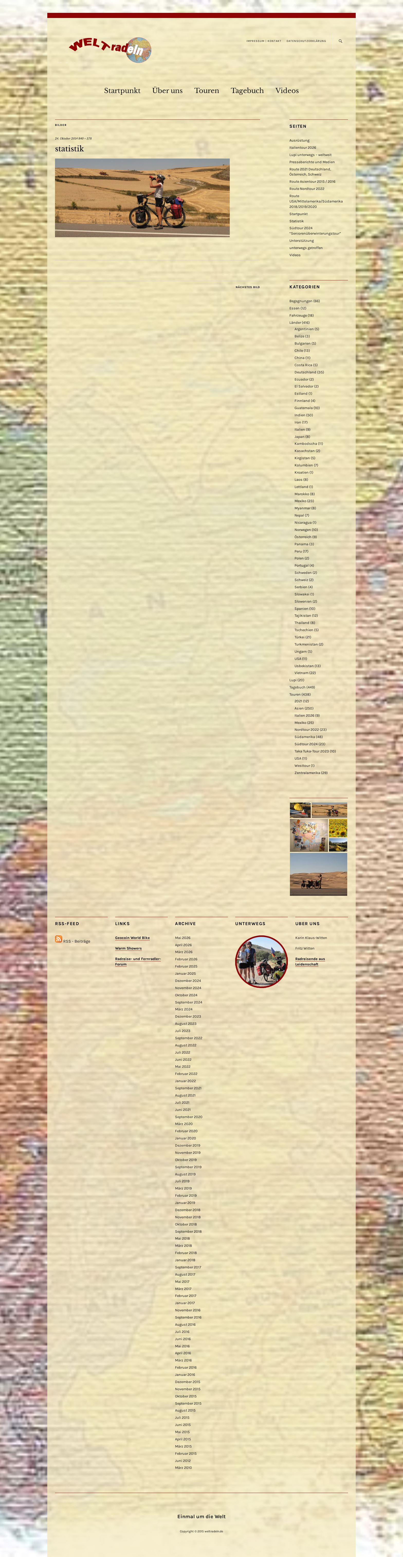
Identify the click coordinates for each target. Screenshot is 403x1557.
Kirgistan (302, 458)
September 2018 (188, 1231)
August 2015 (185, 1410)
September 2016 (188, 1317)
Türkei (300, 637)
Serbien (301, 587)
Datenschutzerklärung (306, 41)
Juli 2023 (182, 1031)
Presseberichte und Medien (312, 162)
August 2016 (185, 1324)
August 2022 (185, 1045)
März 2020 (184, 1124)
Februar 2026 (186, 959)
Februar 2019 (186, 1195)
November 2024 (188, 988)
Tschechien (304, 630)
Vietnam (301, 673)
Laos (299, 479)
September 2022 (188, 1038)
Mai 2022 (182, 1066)
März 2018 (183, 1245)
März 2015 (183, 1446)
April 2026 (183, 945)
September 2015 (188, 1403)
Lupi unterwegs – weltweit (310, 155)
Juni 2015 (183, 1425)
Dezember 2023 (188, 1016)
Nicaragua (303, 522)
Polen (299, 558)
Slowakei (302, 594)
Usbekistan (304, 666)
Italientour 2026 (302, 147)
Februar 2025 (186, 966)
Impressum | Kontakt (263, 41)
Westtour (302, 765)
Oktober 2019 (186, 1160)
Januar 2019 (185, 1203)
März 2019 (183, 1188)
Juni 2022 (183, 1059)
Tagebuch (247, 91)
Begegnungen (301, 301)
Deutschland (305, 372)
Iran (298, 422)
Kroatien (302, 472)
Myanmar (302, 508)
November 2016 (187, 1310)
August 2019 (185, 1174)
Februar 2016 (186, 1367)
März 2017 (183, 1289)
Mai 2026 (182, 938)
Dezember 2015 (187, 1382)
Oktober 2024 (186, 995)
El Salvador (304, 386)
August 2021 (185, 1095)
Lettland (301, 487)
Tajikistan (303, 615)
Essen (294, 308)
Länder (295, 322)
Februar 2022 (186, 1074)
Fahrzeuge (298, 315)
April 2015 (183, 1439)
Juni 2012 (183, 1461)
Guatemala (304, 408)
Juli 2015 (182, 1417)
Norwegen (303, 530)
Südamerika (305, 737)
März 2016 (183, 1360)
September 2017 (188, 1267)
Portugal (302, 565)
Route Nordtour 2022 (306, 189)
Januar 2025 (185, 973)
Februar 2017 (185, 1296)
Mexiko (300, 501)
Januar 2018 (185, 1260)
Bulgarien (303, 343)
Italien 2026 (304, 715)
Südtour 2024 (306, 744)
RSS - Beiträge (76, 941)
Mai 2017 (182, 1281)
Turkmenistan (306, 644)
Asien (299, 708)
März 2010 (183, 1468)
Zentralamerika (307, 773)
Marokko (302, 494)
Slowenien (303, 601)
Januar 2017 (185, 1303)
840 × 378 (85, 138)
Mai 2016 (182, 1346)
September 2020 (189, 1117)
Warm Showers (128, 948)
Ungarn (301, 651)
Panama (301, 544)
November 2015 (187, 1389)
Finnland (302, 401)
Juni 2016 (183, 1339)
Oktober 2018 (186, 1224)
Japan (300, 437)
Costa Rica (303, 365)
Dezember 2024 (188, 981)
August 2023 (186, 1023)
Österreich (303, 537)
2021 (298, 701)
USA (298, 659)
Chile (299, 350)
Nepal (299, 515)
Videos (287, 91)
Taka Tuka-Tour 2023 (312, 751)
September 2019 (188, 1167)
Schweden (303, 572)
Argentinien (304, 329)
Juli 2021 (182, 1102)
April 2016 (183, 1353)
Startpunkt (122, 91)
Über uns (167, 91)
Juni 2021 (183, 1110)
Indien (300, 415)
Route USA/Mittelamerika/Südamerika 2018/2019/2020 (316, 201)
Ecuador (301, 379)
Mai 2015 (182, 1432)
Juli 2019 (182, 1181)
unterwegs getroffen (306, 248)
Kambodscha (306, 443)
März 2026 (184, 952)
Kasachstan (305, 451)
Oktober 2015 (186, 1396)
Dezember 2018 (187, 1210)
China (300, 358)
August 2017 (185, 1274)
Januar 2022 (185, 1081)
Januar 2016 (185, 1374)
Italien (300, 429)
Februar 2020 (186, 1131)
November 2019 (187, 1152)
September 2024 (188, 1002)
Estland (301, 393)
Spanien (301, 608)
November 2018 (188, 1217)
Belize (299, 336)
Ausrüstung (299, 140)
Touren (206, 91)
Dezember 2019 (187, 1145)
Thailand (302, 623)
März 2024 (184, 1009)
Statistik (296, 221)
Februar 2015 (186, 1453)
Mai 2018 (182, 1238)
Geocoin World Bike (132, 938)
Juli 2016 (182, 1332)
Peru (298, 551)
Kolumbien (304, 465)
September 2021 (188, 1088)
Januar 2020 (185, 1138)
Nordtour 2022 (307, 729)
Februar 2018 (186, 1253)
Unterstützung (301, 240)
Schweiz (301, 580)
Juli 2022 (182, 1052)
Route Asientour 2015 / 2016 (312, 181)
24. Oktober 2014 (66, 138)
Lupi (293, 680)
